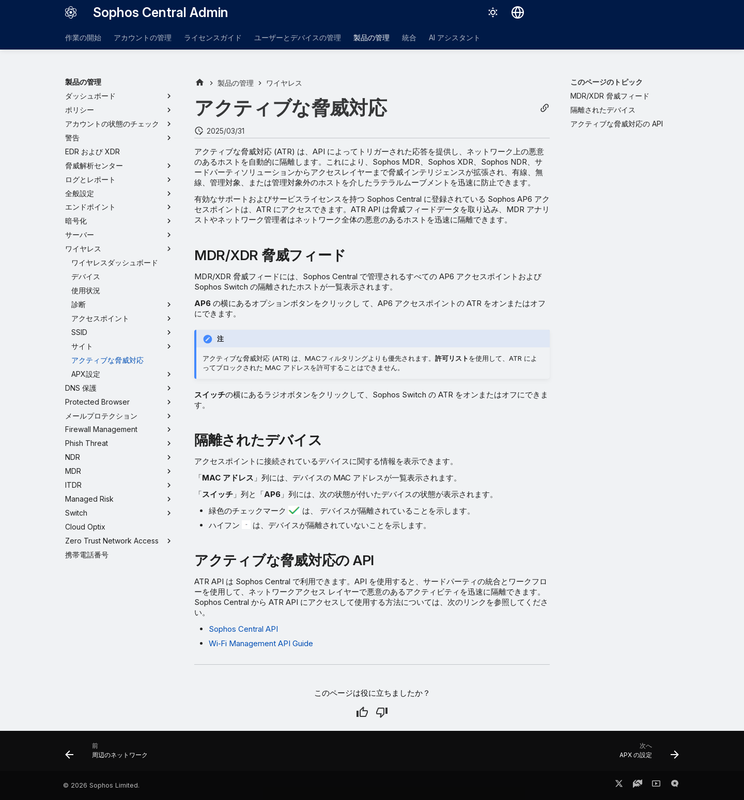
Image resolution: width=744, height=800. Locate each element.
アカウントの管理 (143, 37)
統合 (409, 37)
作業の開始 (83, 37)
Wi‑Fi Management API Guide (261, 643)
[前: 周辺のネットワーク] (110, 754)
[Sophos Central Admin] (71, 12)
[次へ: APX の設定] (646, 754)
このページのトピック (606, 81)
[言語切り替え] (517, 12)
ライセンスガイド (213, 37)
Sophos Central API (243, 629)
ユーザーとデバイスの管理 (297, 37)
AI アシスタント (455, 37)
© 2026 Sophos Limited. (101, 785)
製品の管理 (371, 37)
